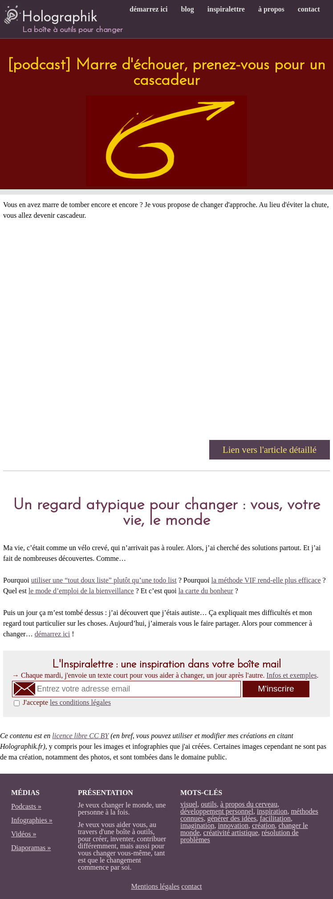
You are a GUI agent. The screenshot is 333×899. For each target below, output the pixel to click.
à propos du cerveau (248, 804)
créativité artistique (230, 832)
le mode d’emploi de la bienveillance (81, 591)
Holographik (50, 14)
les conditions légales (80, 702)
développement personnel (216, 811)
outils (209, 804)
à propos (271, 9)
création (263, 825)
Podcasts (23, 806)
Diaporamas (28, 847)
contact (309, 9)
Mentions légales (155, 886)
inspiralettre (226, 9)
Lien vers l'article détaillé (270, 449)
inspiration (272, 811)
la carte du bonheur (206, 591)
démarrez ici (148, 9)
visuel (188, 804)
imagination (197, 825)
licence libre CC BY (80, 735)
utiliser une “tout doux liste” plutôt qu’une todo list (104, 580)
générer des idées (231, 818)
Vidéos (21, 834)
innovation (233, 825)
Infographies (29, 820)
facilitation (275, 818)
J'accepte (67, 702)
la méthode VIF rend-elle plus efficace (266, 580)
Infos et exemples (292, 675)
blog (187, 9)
